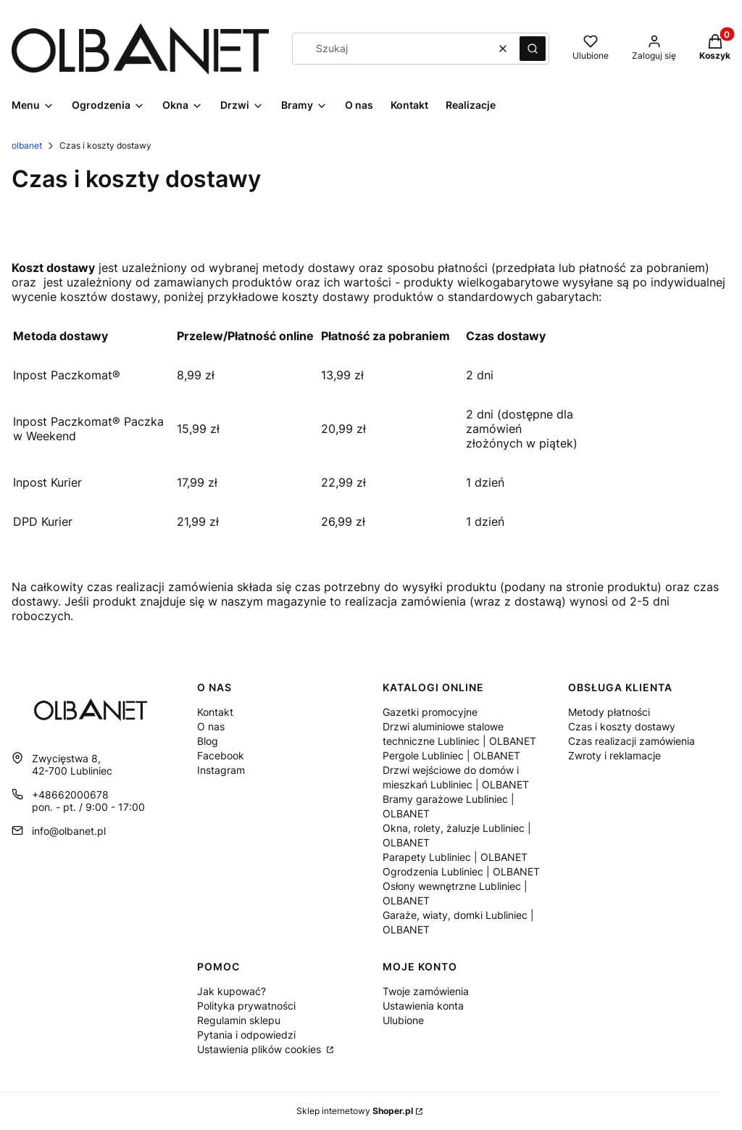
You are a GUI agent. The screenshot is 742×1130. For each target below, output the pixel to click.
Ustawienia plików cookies (260, 1049)
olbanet (27, 145)
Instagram (221, 770)
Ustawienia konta (423, 1005)
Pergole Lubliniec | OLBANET (451, 755)
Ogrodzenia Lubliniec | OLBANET (461, 871)
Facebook (220, 755)
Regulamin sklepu (238, 1020)
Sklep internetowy (354, 1110)
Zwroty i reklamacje (614, 755)
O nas (211, 726)
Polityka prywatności (246, 1005)
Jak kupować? (231, 991)
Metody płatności (609, 712)
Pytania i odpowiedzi (246, 1034)
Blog (207, 741)
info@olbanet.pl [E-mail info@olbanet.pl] (69, 831)
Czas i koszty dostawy (621, 726)
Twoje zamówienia (426, 991)
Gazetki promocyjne (430, 712)
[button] (533, 48)
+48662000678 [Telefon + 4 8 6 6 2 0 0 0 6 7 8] (70, 794)
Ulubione (403, 1020)
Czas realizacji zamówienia (631, 741)
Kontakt (215, 712)
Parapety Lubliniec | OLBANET (455, 857)
